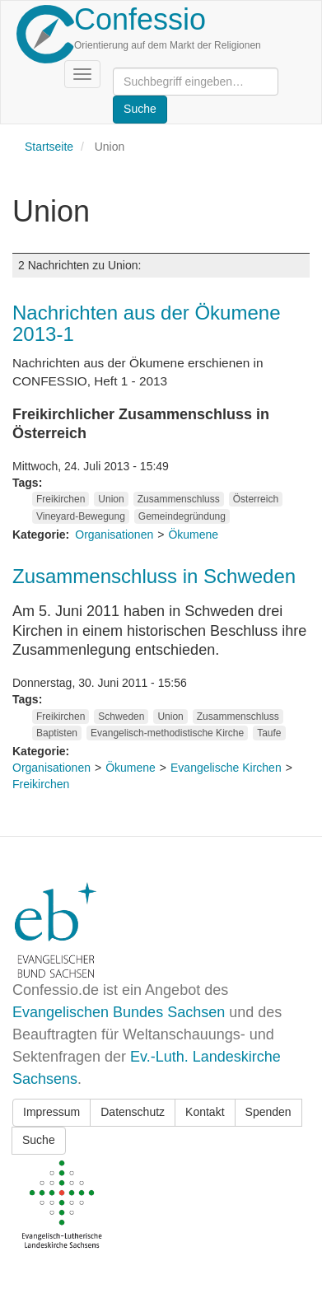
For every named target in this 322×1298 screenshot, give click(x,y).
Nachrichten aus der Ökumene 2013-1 (146, 323)
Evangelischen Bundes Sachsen (118, 1012)
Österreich (255, 499)
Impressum (51, 1111)
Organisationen (114, 534)
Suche (38, 1139)
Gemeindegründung (182, 516)
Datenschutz (132, 1111)
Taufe (269, 733)
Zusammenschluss (179, 499)
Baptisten (56, 733)
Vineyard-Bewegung (80, 516)
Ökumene (193, 534)
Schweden (121, 716)
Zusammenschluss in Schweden (154, 576)
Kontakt (204, 1111)
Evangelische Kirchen (226, 767)
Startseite (49, 146)
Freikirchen (60, 499)
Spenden (268, 1111)
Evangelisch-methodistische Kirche (167, 733)
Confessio (140, 19)
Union (111, 499)
